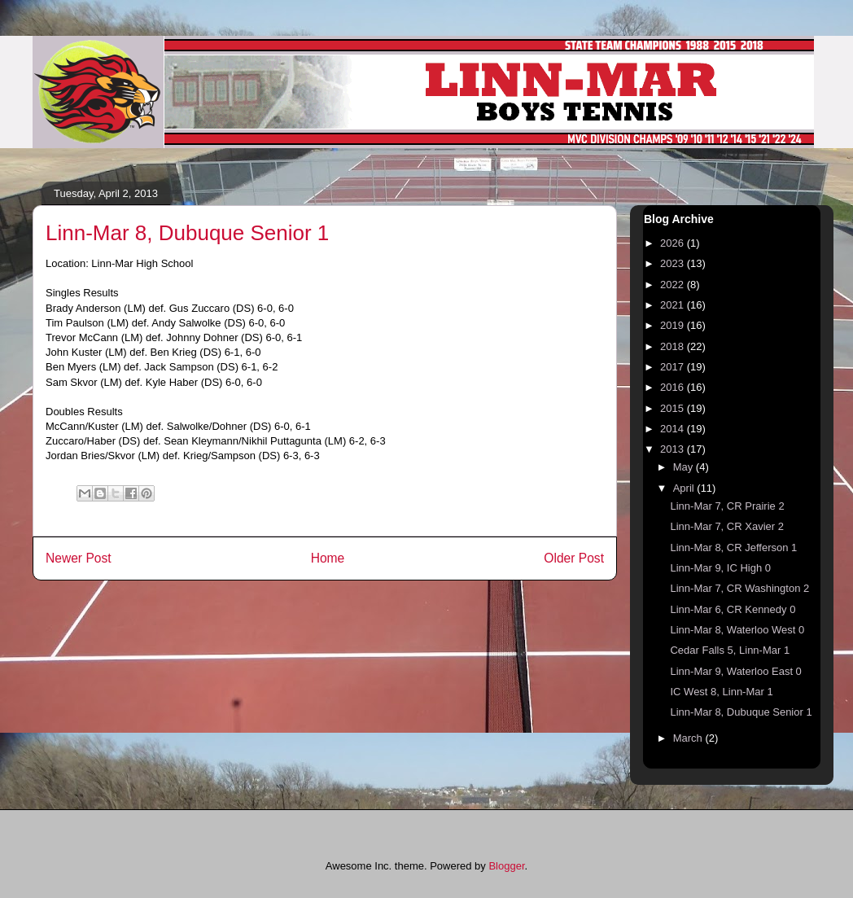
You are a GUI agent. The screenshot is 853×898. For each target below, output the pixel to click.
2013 (673, 449)
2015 (673, 408)
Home (328, 558)
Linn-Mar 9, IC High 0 (720, 568)
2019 (673, 325)
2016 (673, 387)
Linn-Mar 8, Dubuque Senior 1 (740, 712)
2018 (673, 346)
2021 (673, 305)
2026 (673, 243)
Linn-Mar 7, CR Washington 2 (739, 588)
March (689, 738)
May (684, 467)
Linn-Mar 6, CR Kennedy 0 (732, 609)
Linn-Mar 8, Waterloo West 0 (737, 630)
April (685, 488)
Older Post (574, 558)
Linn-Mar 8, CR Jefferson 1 (733, 547)
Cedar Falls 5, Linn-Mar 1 (730, 650)
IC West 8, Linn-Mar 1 (721, 692)
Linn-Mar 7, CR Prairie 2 (727, 506)
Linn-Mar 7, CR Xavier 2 (726, 526)
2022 (673, 284)
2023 (673, 263)
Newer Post (79, 558)
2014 (673, 429)
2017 (673, 367)
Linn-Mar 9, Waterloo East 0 (735, 671)
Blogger (506, 866)
